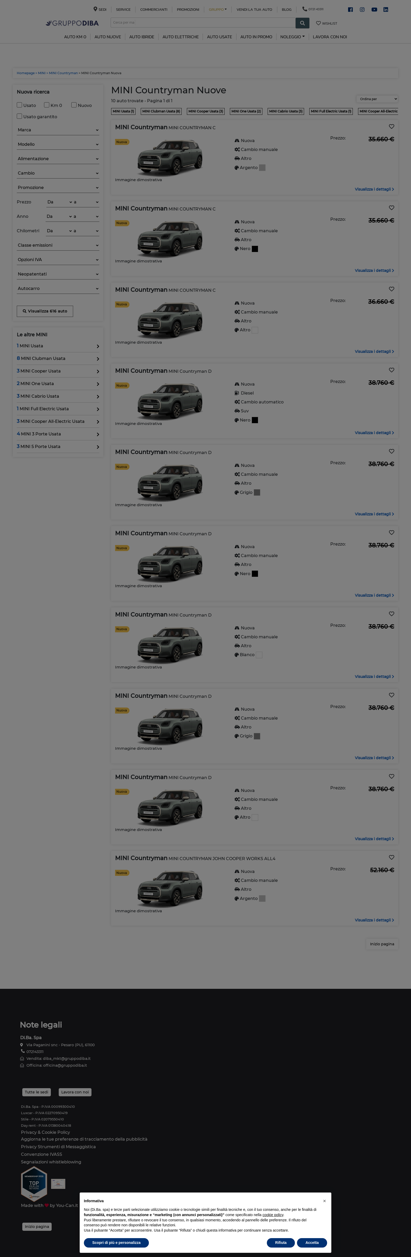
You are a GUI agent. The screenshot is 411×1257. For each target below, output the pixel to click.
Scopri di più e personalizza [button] (116, 1242)
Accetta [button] (312, 1242)
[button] (324, 1201)
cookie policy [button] (273, 1215)
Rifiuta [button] (281, 1242)
